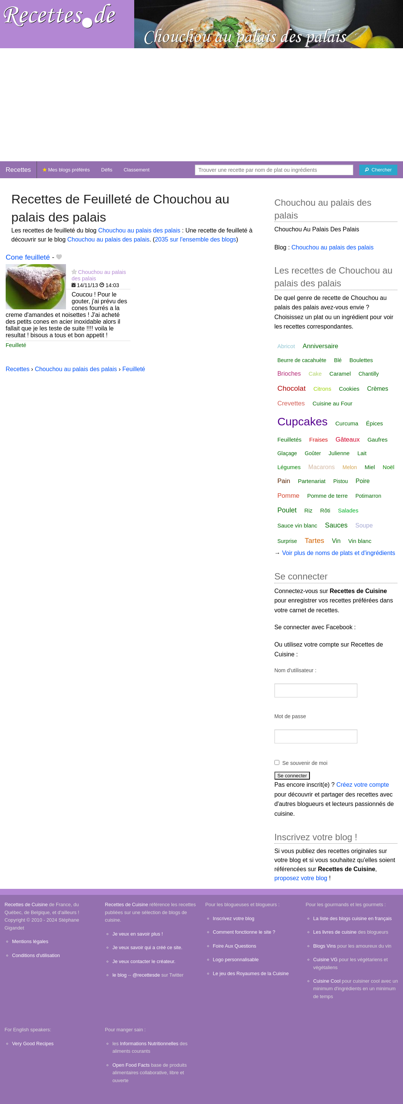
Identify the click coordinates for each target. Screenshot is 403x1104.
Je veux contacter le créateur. (143, 961)
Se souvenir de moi (305, 763)
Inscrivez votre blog (233, 918)
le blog (119, 975)
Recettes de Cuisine (26, 904)
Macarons (321, 467)
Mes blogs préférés (66, 170)
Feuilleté (16, 345)
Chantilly (369, 374)
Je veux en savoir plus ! (137, 934)
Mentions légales (30, 941)
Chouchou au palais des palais (139, 230)
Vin (336, 541)
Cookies (349, 388)
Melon (350, 467)
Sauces (336, 525)
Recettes (18, 169)
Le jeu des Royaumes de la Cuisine (251, 973)
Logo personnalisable (236, 959)
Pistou (340, 481)
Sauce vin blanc (297, 525)
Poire (362, 481)
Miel (370, 467)
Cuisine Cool (327, 981)
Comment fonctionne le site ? (244, 932)
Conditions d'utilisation (36, 955)
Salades (348, 510)
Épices (374, 423)
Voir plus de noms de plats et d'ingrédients (338, 553)
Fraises (318, 439)
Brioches (289, 373)
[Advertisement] (201, 104)
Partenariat (311, 481)
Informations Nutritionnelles (149, 1043)
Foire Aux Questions (234, 946)
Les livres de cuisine (335, 932)
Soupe (364, 525)
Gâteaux (348, 439)
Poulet (287, 510)
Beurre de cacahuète (301, 360)
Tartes (314, 540)
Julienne (339, 453)
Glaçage (287, 453)
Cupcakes (302, 421)
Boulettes (361, 360)
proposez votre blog (301, 878)
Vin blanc (359, 541)
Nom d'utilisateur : (295, 670)
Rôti (325, 510)
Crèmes (377, 388)
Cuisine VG (325, 959)
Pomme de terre (327, 495)
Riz (308, 510)
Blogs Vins (324, 946)
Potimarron (368, 496)
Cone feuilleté (28, 257)
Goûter (313, 453)
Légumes (289, 467)
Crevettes (291, 403)
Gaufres (378, 439)
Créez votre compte (362, 784)
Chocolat (291, 388)
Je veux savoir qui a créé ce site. (147, 947)
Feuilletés (289, 439)
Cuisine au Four (332, 403)
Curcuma (347, 423)
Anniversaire (321, 346)
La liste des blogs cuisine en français (352, 918)
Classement (137, 170)
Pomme (288, 495)
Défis (106, 170)
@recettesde (146, 975)
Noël (388, 467)
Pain (283, 481)
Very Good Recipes (33, 1043)
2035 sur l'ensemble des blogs (195, 239)
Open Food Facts (131, 1065)
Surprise (287, 541)
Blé (338, 360)
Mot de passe (290, 716)
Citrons (322, 388)
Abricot (286, 346)
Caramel (340, 373)
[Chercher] (378, 170)
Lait (361, 453)
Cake (315, 373)
